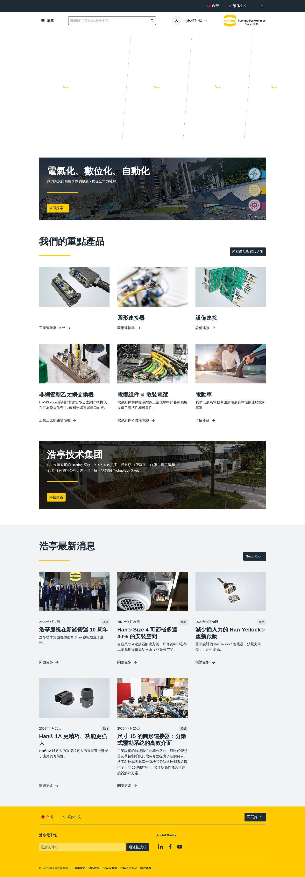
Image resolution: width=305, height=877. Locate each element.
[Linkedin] (160, 847)
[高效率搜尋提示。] (261, 6)
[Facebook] (170, 847)
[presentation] (236, 6)
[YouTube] (180, 847)
